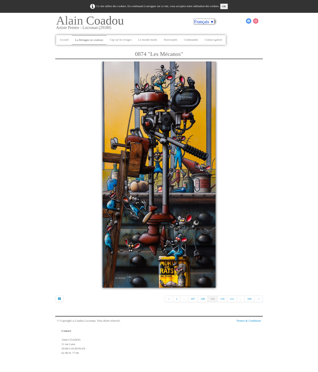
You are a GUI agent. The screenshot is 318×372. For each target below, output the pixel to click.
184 (249, 298)
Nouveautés (170, 39)
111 (232, 298)
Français (204, 21)
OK (224, 6)
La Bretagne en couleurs (89, 40)
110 (222, 298)
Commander (191, 39)
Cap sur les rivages (121, 39)
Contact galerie (213, 39)
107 (193, 298)
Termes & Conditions (248, 320)
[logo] (91, 24)
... (184, 298)
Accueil (64, 39)
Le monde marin (147, 39)
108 (203, 298)
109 (212, 298)
